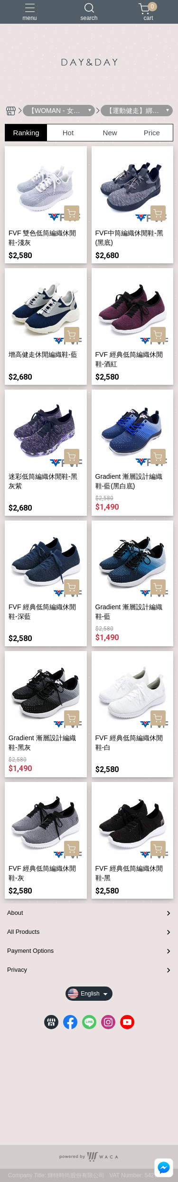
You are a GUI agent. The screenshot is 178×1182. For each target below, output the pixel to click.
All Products (23, 931)
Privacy (17, 969)
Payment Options (30, 950)
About (15, 912)
